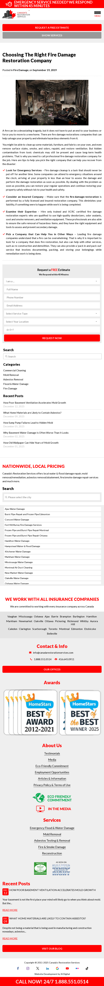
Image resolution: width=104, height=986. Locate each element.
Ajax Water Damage (15, 509)
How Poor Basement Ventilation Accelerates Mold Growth (52, 404)
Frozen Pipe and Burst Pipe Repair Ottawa (26, 535)
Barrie (54, 616)
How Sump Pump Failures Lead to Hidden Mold (52, 424)
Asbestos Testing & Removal (52, 840)
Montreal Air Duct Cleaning (18, 567)
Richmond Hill (72, 623)
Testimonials (52, 753)
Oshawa (38, 616)
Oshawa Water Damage (17, 583)
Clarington (25, 628)
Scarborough (39, 628)
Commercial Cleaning (14, 370)
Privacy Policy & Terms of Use (52, 785)
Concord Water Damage (17, 519)
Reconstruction (52, 853)
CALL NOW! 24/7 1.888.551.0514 (52, 981)
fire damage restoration (84, 196)
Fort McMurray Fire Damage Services (23, 524)
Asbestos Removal (13, 379)
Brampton (65, 616)
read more (9, 909)
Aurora (94, 621)
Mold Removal (11, 374)
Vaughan (12, 616)
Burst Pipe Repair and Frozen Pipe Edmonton (27, 514)
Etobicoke (90, 628)
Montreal (64, 628)
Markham (11, 621)
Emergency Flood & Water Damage (52, 828)
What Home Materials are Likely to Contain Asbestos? (52, 414)
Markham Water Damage (17, 556)
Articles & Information (52, 778)
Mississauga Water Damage (19, 562)
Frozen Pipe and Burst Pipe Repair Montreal (27, 530)
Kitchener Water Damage (18, 551)
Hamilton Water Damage (17, 540)
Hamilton (91, 616)
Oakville (38, 621)
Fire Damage (20, 69)
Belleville (52, 633)
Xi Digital (65, 974)
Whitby (84, 621)
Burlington (79, 616)
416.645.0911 (64, 659)
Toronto (52, 628)
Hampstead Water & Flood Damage (22, 546)
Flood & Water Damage (15, 383)
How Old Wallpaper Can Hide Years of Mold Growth (52, 444)
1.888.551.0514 (40, 659)
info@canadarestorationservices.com (51, 652)
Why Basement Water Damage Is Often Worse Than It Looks (52, 434)
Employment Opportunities (52, 772)
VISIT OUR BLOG (52, 948)
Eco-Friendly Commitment (52, 766)
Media (52, 759)
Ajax (47, 616)
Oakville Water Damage (16, 578)
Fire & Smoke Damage (52, 847)
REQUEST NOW (52, 338)
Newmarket (25, 621)
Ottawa (49, 621)
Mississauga (25, 616)
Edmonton (77, 628)
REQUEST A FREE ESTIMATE (52, 27)
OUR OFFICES (52, 669)
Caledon (12, 628)
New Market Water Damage (19, 572)
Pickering (60, 621)
